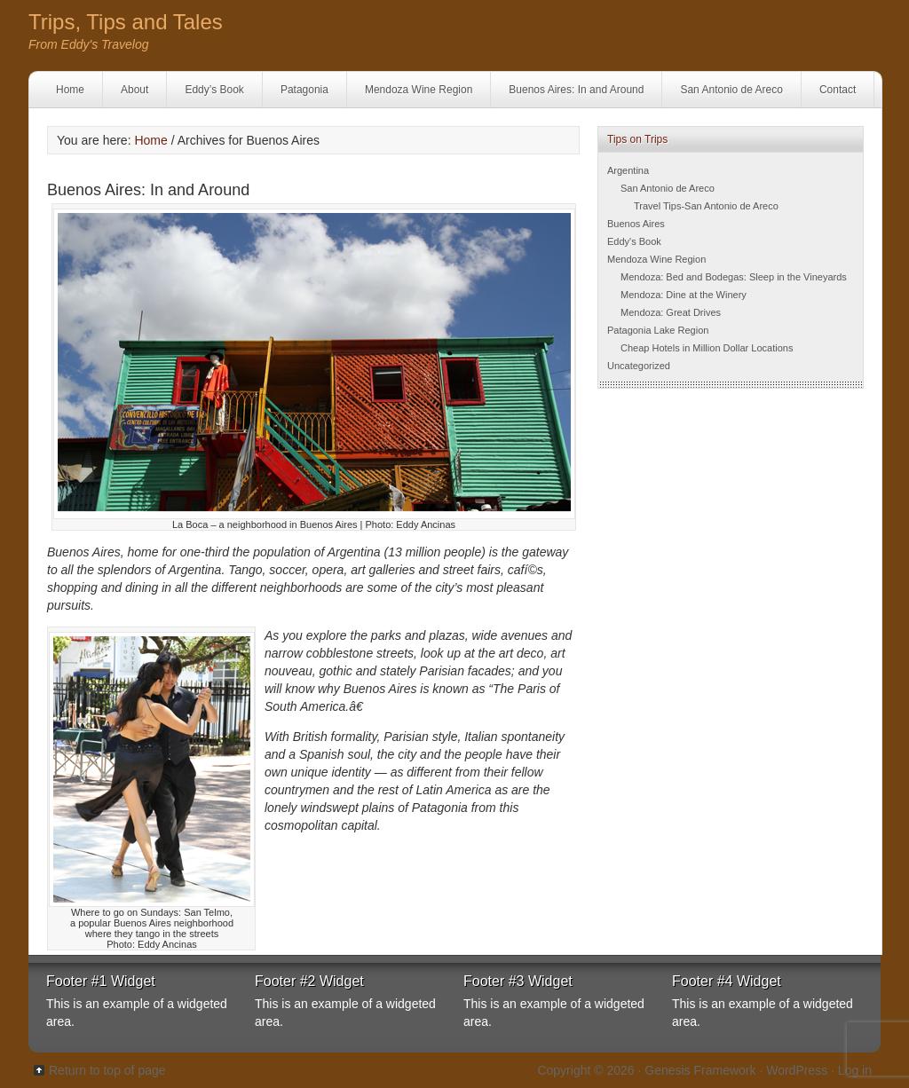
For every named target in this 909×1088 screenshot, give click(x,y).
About (134, 89)
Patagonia (304, 89)
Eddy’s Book (214, 89)
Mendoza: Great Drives (670, 312)
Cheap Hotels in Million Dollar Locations (706, 348)
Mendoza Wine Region (418, 89)
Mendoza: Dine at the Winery (683, 294)
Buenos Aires (636, 223)
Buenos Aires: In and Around (576, 89)
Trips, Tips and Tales (125, 22)
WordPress (796, 1070)
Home (70, 89)
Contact (837, 89)
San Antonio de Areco (731, 89)
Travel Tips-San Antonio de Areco (706, 206)
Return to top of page (107, 1070)
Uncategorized (638, 365)
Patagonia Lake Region (657, 330)
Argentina (628, 170)
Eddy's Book (634, 241)
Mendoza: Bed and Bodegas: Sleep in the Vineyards (733, 277)
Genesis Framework (699, 1070)
